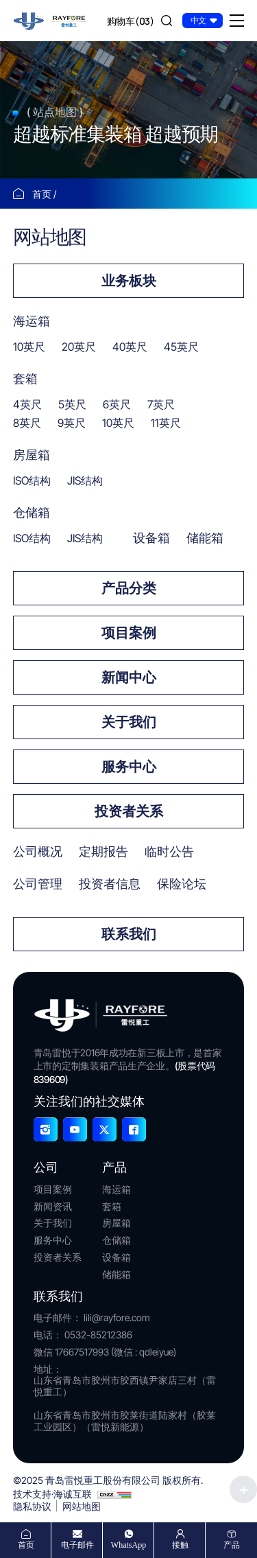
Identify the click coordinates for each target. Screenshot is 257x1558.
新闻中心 (128, 677)
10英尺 (29, 346)
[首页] (50, 19)
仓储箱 (31, 512)
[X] (105, 1129)
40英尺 (129, 346)
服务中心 (128, 766)
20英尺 (79, 346)
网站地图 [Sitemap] (81, 1506)
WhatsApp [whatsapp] (128, 1544)
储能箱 (204, 538)
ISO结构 (32, 480)
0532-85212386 (98, 1334)
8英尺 (27, 423)
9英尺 (72, 423)
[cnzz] (114, 1493)
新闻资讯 (53, 1206)
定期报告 (103, 851)
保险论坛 (181, 883)
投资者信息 (109, 883)
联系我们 (128, 934)
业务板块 (128, 280)
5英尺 (72, 404)
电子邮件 (77, 1544)
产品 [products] (231, 1544)
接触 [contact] (180, 1544)
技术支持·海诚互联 (52, 1494)
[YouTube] (75, 1129)
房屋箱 (31, 454)
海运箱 (31, 321)
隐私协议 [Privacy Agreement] (32, 1506)
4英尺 (27, 404)
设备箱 (151, 538)
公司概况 (37, 851)
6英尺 (117, 404)
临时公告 (169, 851)
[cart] (130, 20)
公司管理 (37, 883)
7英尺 (161, 404)
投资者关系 (129, 811)
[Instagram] (46, 1129)
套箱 (25, 378)
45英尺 (181, 346)
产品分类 (128, 588)
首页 (42, 194)
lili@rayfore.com (117, 1317)
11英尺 (166, 423)
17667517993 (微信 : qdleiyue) (115, 1352)
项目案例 (128, 633)
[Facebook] (134, 1129)
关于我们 (128, 722)
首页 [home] (26, 1544)
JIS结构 (85, 480)
